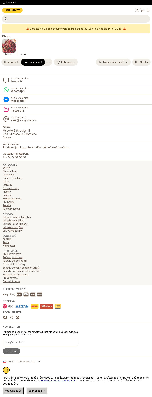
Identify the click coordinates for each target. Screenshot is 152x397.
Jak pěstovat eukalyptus (17, 217)
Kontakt (7, 238)
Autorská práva (11, 281)
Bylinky (7, 167)
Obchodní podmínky (14, 264)
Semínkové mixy (12, 198)
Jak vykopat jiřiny (13, 230)
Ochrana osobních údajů (58, 380)
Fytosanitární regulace (15, 274)
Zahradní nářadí (11, 208)
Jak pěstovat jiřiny (13, 220)
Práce (6, 242)
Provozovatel (10, 277)
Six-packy (8, 201)
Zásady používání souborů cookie (22, 271)
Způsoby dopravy (13, 257)
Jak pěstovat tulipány (15, 223)
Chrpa (6, 36)
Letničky (7, 184)
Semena (7, 195)
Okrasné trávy (11, 188)
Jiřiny (6, 181)
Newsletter (9, 245)
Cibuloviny (9, 174)
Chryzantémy (10, 171)
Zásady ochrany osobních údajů (21, 267)
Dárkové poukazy (13, 178)
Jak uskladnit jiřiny (13, 227)
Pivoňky (7, 191)
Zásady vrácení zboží (15, 260)
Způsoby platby (12, 253)
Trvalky (7, 205)
